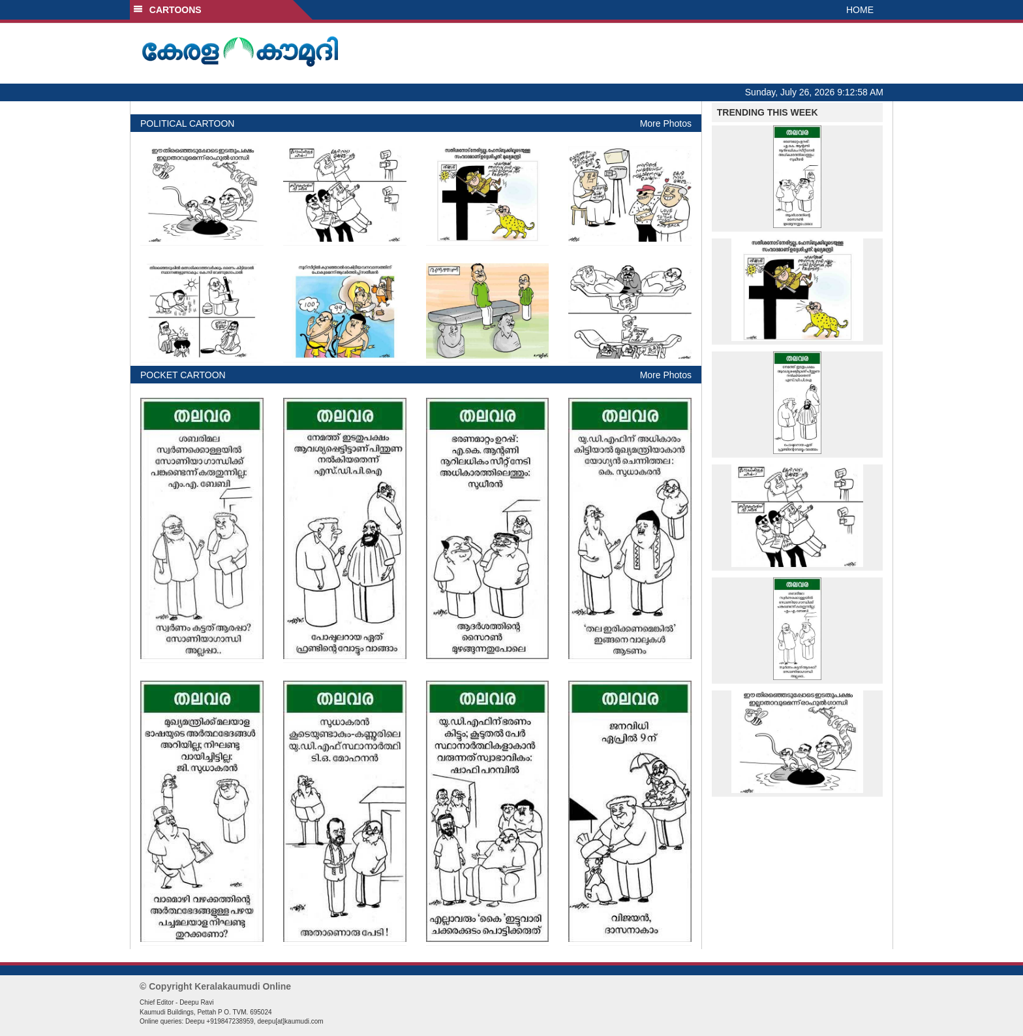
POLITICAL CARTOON (187, 123)
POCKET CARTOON (183, 375)
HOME (860, 10)
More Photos (666, 123)
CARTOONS (167, 10)
